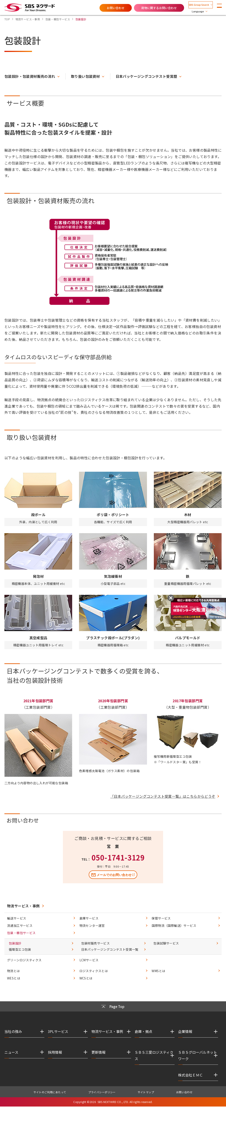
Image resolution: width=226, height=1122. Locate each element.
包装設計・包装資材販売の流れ (29, 76)
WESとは (13, 980)
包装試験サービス (166, 945)
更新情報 (98, 1054)
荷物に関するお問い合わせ (148, 7)
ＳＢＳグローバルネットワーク (197, 1057)
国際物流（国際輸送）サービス (174, 927)
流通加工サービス (19, 927)
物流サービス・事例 (23, 908)
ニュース (11, 1054)
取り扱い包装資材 (85, 76)
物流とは (13, 973)
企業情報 (185, 1033)
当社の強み (13, 1033)
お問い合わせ (104, 7)
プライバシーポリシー (102, 1094)
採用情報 (55, 1054)
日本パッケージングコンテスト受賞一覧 (109, 951)
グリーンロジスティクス (24, 962)
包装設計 (15, 945)
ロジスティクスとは (93, 973)
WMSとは (158, 973)
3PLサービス (58, 1033)
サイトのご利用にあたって (50, 1094)
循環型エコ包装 (20, 951)
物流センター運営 (92, 927)
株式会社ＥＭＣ (190, 1077)
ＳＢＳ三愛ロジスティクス (154, 1057)
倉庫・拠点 (143, 1033)
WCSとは (85, 980)
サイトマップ (146, 1094)
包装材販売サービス (95, 945)
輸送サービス (16, 920)
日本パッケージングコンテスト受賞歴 (146, 76)
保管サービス (161, 920)
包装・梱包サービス (21, 935)
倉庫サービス (88, 920)
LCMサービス (89, 962)
